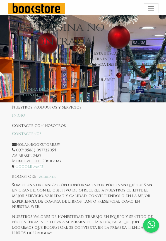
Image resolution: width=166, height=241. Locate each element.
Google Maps (29, 166)
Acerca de (47, 177)
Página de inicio (40, 89)
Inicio (18, 115)
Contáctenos (38, 95)
